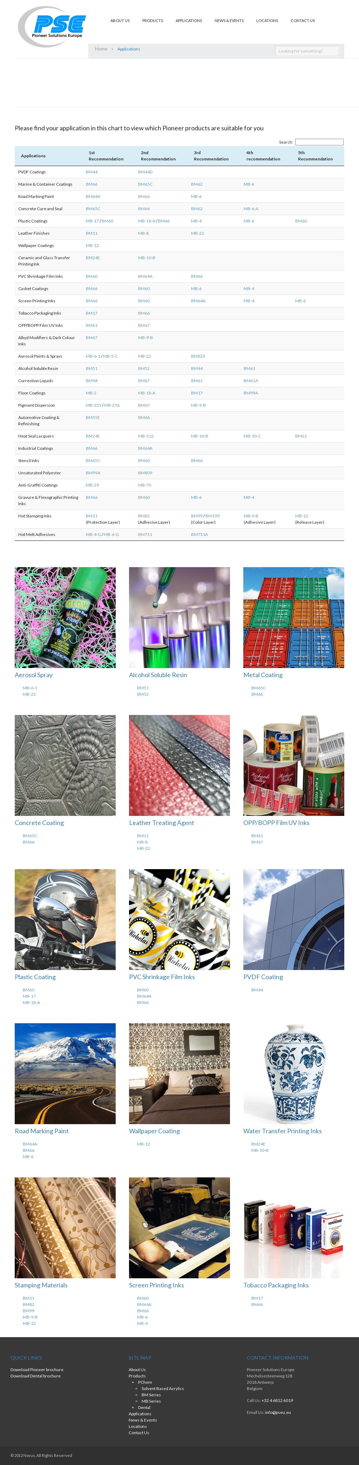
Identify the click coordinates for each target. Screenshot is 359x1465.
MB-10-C (252, 436)
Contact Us (303, 20)
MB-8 (143, 233)
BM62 (197, 184)
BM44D (145, 171)
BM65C (145, 184)
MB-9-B (145, 337)
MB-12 (92, 245)
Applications (189, 20)
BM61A (251, 380)
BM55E (93, 417)
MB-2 (91, 393)
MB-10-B (146, 257)
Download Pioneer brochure (37, 1369)
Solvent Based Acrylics (163, 1388)
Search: (311, 142)
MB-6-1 (93, 356)
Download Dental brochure (36, 1375)
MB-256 (112, 405)
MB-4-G (93, 534)
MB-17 (92, 220)
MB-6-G (111, 534)
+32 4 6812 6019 (277, 1400)
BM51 (91, 368)
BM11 (91, 233)
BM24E (93, 257)
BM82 (144, 515)
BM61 (91, 325)
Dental (144, 1407)
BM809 (145, 472)
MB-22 (197, 233)
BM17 (91, 313)
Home (101, 48)
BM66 (91, 184)
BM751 (145, 534)
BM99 (197, 515)
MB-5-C (110, 356)
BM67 (144, 325)
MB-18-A (146, 220)
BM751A (199, 534)
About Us (120, 20)
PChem (145, 1382)
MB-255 (93, 405)
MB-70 (144, 485)
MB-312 (146, 436)
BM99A (251, 393)
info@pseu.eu (278, 1412)
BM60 (107, 220)
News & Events (229, 20)
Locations (267, 20)
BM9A (92, 380)
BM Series (151, 1394)
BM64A (93, 196)
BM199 (212, 515)
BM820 (198, 356)
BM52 (144, 368)
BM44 (91, 171)
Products (152, 20)
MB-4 (196, 220)
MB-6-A (251, 208)
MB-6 (249, 184)
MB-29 (92, 485)
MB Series (151, 1401)
